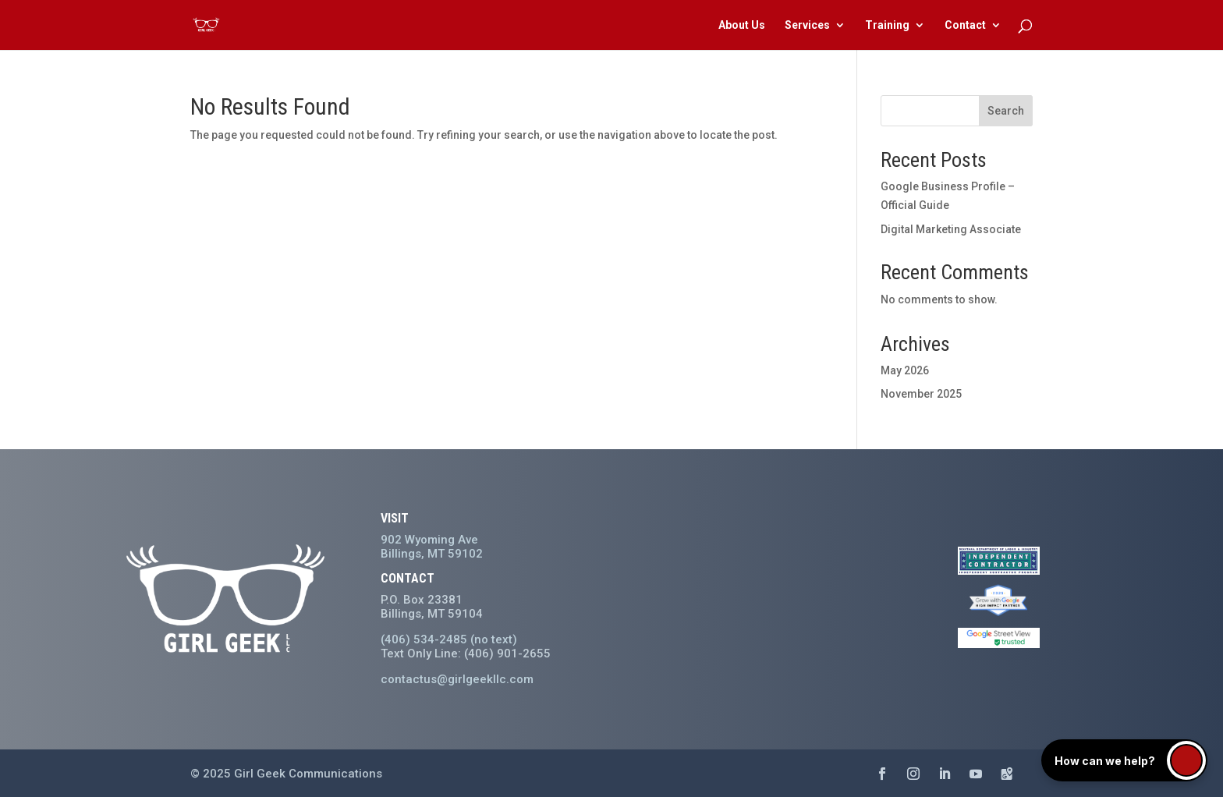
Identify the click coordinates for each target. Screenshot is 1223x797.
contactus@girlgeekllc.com (457, 679)
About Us (741, 25)
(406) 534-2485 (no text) (449, 639)
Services (807, 25)
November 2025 (921, 394)
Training (887, 25)
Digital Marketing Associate (951, 229)
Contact (965, 25)
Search (1005, 110)
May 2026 (905, 370)
